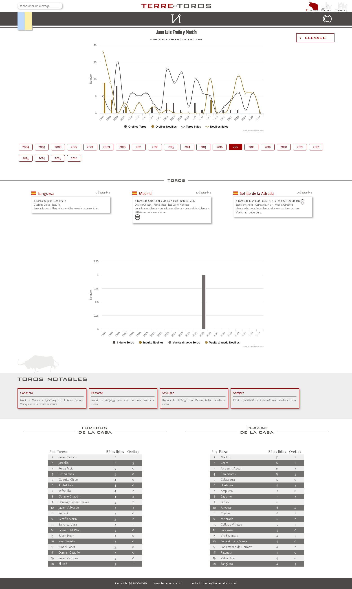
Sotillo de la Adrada (257, 193)
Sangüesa (46, 193)
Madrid (145, 193)
